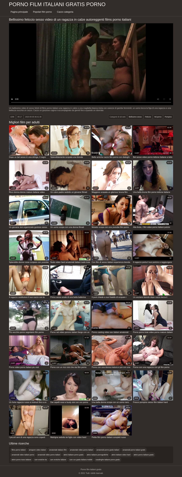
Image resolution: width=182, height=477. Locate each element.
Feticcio (148, 117)
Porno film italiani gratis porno (57, 4)
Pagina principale (19, 12)
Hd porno (158, 117)
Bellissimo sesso (135, 117)
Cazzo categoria (65, 12)
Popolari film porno (42, 12)
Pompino (168, 117)
